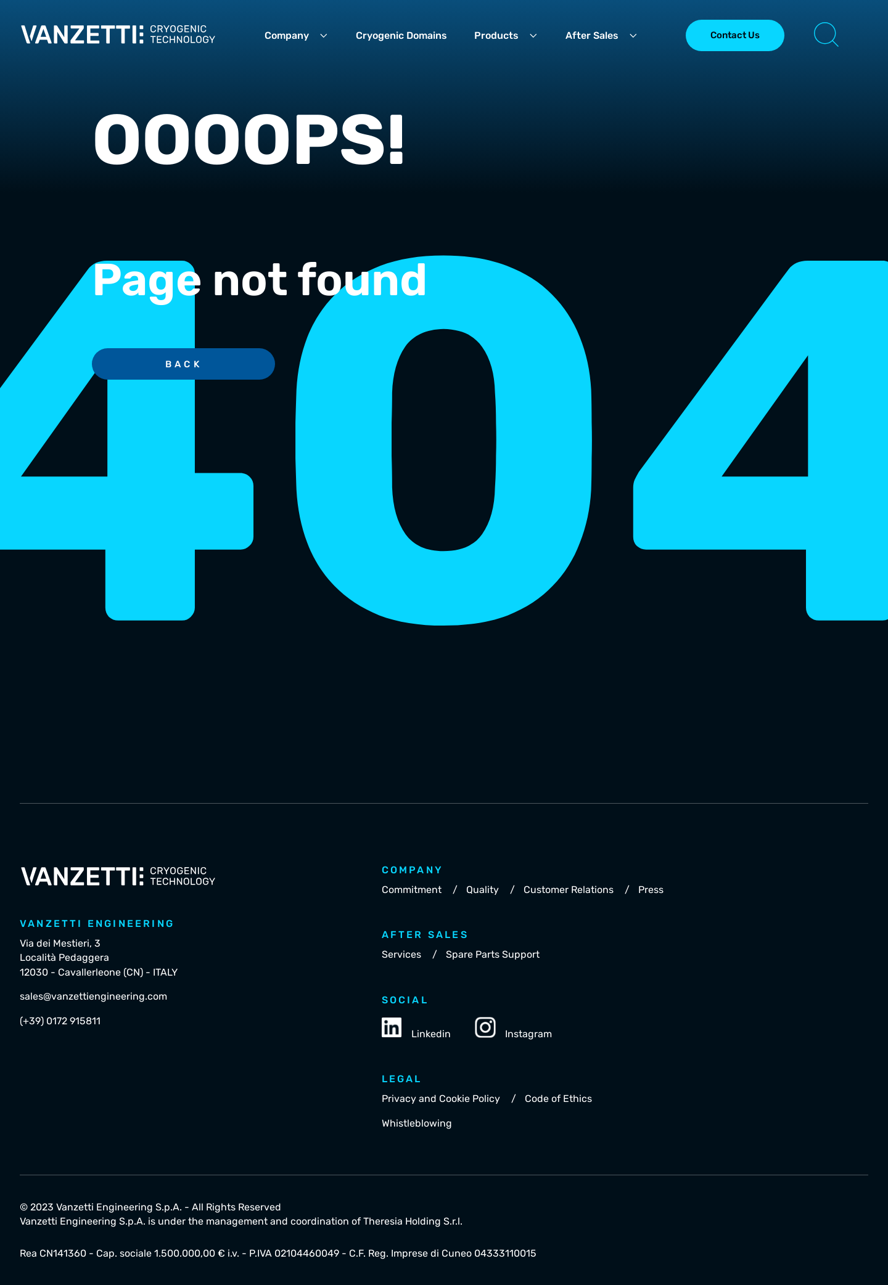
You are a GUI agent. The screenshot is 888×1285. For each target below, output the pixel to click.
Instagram (513, 1029)
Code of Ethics (558, 1098)
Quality (482, 889)
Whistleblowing (417, 1123)
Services (401, 954)
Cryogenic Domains (401, 35)
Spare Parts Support (493, 954)
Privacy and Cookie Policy (441, 1098)
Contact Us (735, 35)
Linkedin (416, 1029)
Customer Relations (569, 889)
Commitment (412, 889)
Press (651, 889)
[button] (826, 35)
